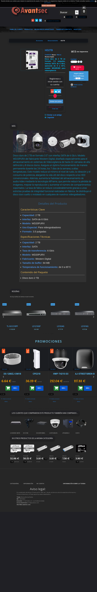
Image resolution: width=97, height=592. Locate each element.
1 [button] (53, 334)
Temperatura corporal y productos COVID (16, 551)
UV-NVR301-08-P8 (15, 433)
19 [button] (58, 408)
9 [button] (42, 408)
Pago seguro (28, 503)
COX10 (77, 433)
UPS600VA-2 (65, 433)
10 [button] (43, 408)
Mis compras (41, 487)
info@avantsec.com (72, 495)
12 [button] (47, 408)
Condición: (48, 55)
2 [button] (52, 334)
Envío (26, 512)
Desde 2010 (77, 29)
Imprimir (50, 117)
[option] (85, 317)
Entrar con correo (56, 101)
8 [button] (40, 408)
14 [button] (50, 408)
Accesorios (14, 536)
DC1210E (25, 433)
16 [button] (53, 408)
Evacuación (14, 563)
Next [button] (93, 316)
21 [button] (62, 408)
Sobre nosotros (28, 506)
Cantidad (73, 59)
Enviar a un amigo (54, 115)
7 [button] (43, 334)
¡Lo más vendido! (29, 495)
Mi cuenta (40, 483)
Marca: (59, 55)
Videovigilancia (15, 492)
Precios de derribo (29, 509)
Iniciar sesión (82, 17)
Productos (28, 29)
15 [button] (52, 408)
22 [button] (63, 408)
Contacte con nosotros (53, 21)
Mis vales (40, 506)
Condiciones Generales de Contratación (28, 518)
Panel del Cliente (16, 29)
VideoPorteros (15, 514)
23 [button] (65, 408)
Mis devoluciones (42, 490)
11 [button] (45, 408)
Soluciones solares (16, 528)
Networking (14, 503)
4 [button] (48, 334)
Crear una (55, 108)
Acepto (44, 5)
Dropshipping (28, 523)
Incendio (14, 542)
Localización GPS (16, 506)
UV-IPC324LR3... (53, 433)
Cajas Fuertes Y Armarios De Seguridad (15, 558)
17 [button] (55, 408)
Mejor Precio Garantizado (44, 29)
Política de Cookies (29, 534)
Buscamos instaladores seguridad (28, 529)
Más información (51, 5)
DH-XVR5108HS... (41, 433)
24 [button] (67, 408)
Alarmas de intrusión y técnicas (14, 498)
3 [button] (50, 334)
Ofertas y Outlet (15, 545)
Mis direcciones (42, 498)
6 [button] (45, 334)
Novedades (27, 492)
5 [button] (47, 334)
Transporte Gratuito (64, 29)
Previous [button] (3, 316)
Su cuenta (69, 17)
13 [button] (48, 408)
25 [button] (69, 408)
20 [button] (60, 408)
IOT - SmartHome (16, 539)
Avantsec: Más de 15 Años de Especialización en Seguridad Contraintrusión (29, 560)
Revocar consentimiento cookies (28, 545)
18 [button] (57, 408)
